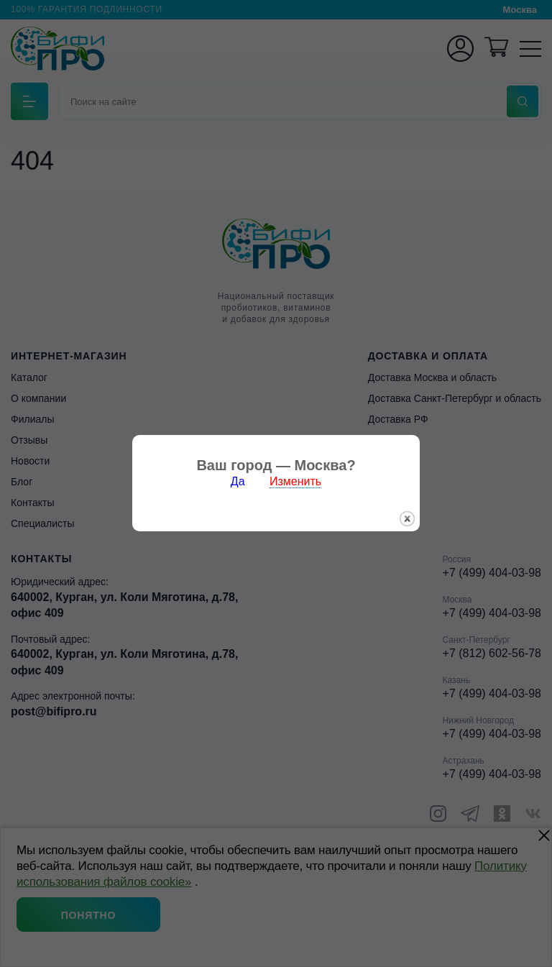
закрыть (407, 509)
